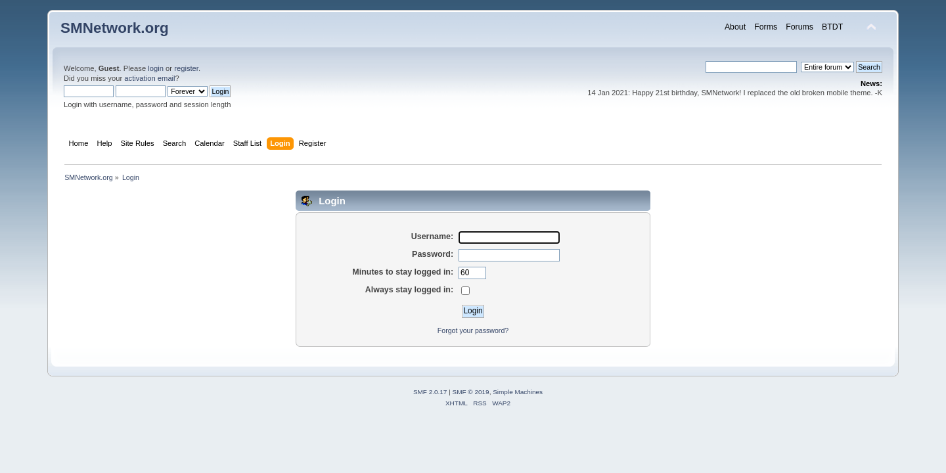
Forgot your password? (473, 330)
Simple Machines (518, 391)
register (186, 68)
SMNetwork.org (114, 28)
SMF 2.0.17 (430, 391)
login (156, 68)
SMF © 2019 (471, 391)
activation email (149, 78)
